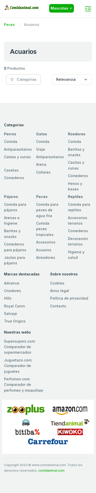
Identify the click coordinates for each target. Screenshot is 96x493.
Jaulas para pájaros (14, 260)
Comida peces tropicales (45, 229)
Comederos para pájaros (15, 247)
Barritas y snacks (76, 152)
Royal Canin (14, 306)
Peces (9, 24)
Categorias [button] (23, 79)
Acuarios (43, 250)
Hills (8, 298)
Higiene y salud (76, 255)
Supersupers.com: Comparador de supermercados (20, 347)
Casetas (11, 170)
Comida (10, 141)
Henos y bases (75, 186)
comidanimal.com (51, 470)
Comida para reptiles (79, 207)
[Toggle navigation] (88, 9)
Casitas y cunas (76, 165)
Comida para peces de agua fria (47, 210)
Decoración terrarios (78, 241)
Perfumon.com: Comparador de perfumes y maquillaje (23, 384)
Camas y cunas (17, 157)
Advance (11, 283)
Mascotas (59, 8)
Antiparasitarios (18, 149)
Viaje (40, 149)
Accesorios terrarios (77, 220)
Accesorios (45, 242)
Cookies (57, 283)
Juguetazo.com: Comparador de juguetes (18, 366)
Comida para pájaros (15, 207)
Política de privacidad (69, 298)
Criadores (12, 291)
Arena (41, 164)
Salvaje (10, 313)
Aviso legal (59, 291)
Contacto (58, 306)
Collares (43, 172)
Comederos (14, 178)
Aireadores (45, 257)
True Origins (15, 321)
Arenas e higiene (12, 220)
